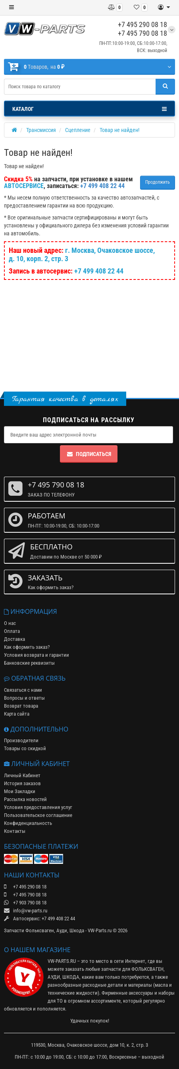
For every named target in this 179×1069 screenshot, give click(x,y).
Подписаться (88, 454)
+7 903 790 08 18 (25, 903)
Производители (21, 740)
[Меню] (11, 7)
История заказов (22, 783)
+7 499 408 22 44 (98, 271)
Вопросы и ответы (24, 698)
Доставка (14, 639)
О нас (10, 623)
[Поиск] (165, 87)
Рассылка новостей (25, 799)
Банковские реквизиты (29, 663)
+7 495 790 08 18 (142, 33)
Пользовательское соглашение (38, 815)
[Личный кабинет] (164, 7)
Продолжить (157, 182)
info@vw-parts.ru (25, 911)
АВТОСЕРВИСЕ (24, 186)
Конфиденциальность (28, 823)
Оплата (12, 631)
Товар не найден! (119, 130)
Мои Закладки (19, 791)
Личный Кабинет (22, 775)
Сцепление (77, 130)
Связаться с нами (23, 690)
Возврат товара (21, 706)
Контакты (14, 831)
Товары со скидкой (25, 748)
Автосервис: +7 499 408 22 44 (39, 919)
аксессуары (141, 993)
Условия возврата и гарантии (36, 655)
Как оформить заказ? (27, 647)
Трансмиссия (41, 130)
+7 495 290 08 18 (142, 24)
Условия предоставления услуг (38, 807)
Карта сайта (16, 714)
